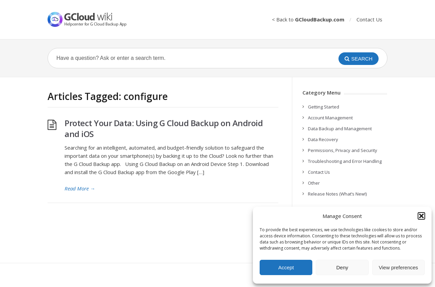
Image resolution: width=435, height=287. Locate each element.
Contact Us (369, 19)
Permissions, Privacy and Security (342, 150)
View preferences (398, 267)
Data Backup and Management (340, 128)
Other (314, 183)
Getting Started (323, 107)
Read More (80, 188)
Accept (286, 267)
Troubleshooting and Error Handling (345, 161)
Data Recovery (323, 139)
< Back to (308, 19)
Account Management (330, 118)
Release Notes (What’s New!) (337, 194)
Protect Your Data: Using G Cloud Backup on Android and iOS (164, 128)
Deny (342, 267)
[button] (421, 216)
